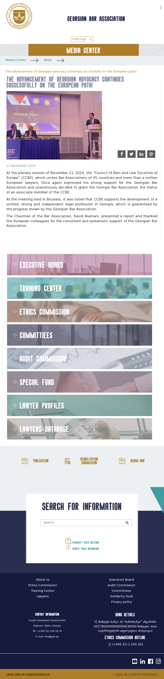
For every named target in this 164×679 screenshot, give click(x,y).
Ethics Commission (44, 311)
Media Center (15, 60)
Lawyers (43, 596)
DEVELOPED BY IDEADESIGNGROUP (28, 674)
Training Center (41, 288)
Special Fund (37, 382)
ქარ (154, 7)
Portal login (82, 39)
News (48, 60)
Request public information (82, 547)
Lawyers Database (44, 429)
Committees (121, 591)
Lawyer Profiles (42, 405)
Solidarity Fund (121, 596)
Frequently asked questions (82, 541)
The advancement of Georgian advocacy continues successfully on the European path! (71, 71)
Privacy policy (121, 602)
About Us (43, 580)
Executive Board (41, 264)
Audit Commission (43, 358)
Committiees (36, 335)
